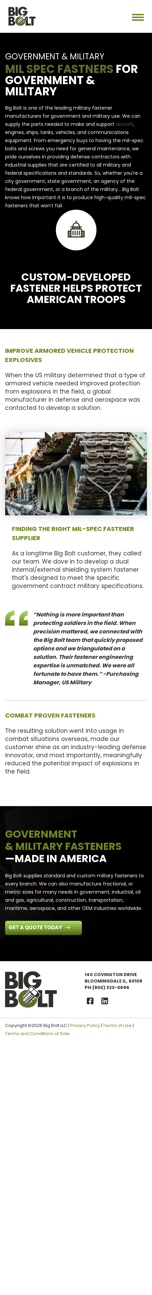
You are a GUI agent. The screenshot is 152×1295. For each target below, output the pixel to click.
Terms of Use (117, 1025)
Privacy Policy (85, 1025)
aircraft (124, 124)
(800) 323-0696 (110, 987)
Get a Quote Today (35, 927)
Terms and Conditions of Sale (37, 1033)
